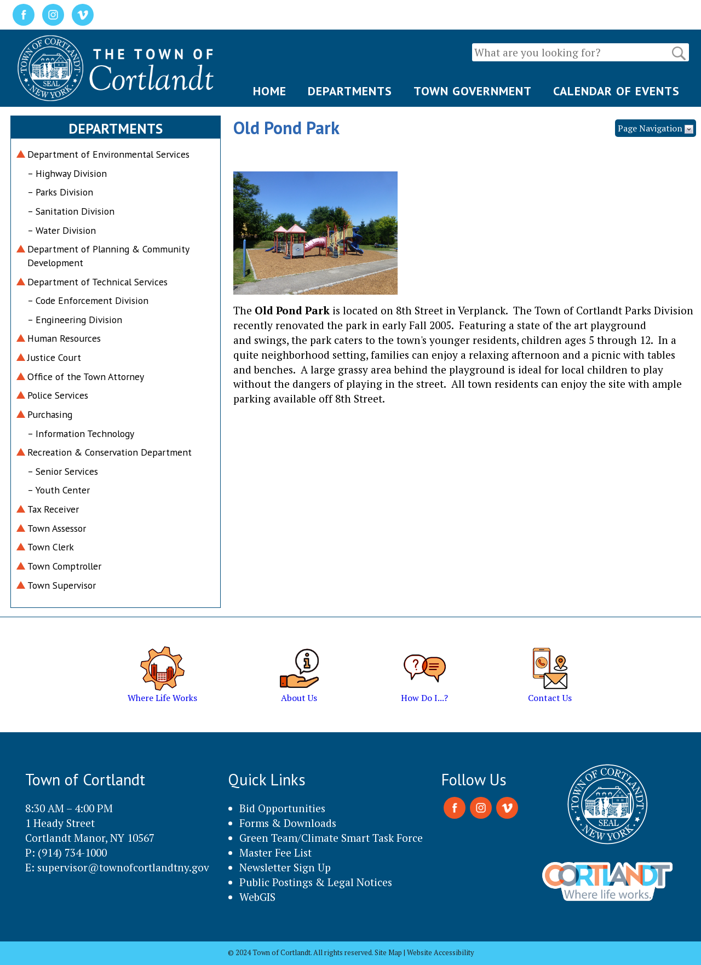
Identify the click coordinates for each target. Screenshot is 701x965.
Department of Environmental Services (108, 154)
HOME (269, 91)
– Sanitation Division (70, 211)
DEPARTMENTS (350, 91)
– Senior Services (62, 471)
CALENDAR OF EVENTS (616, 91)
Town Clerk (50, 547)
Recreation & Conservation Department (109, 452)
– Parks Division (60, 192)
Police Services (57, 395)
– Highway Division (67, 173)
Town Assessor (56, 528)
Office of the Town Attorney (85, 376)
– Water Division (61, 230)
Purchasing (49, 414)
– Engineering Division (74, 319)
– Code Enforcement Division (87, 300)
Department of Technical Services (97, 281)
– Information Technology (80, 433)
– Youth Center (58, 490)
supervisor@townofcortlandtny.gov (123, 867)
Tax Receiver (53, 509)
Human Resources (64, 338)
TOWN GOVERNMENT (472, 91)
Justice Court (54, 357)
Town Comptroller (64, 566)
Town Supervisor (61, 585)
